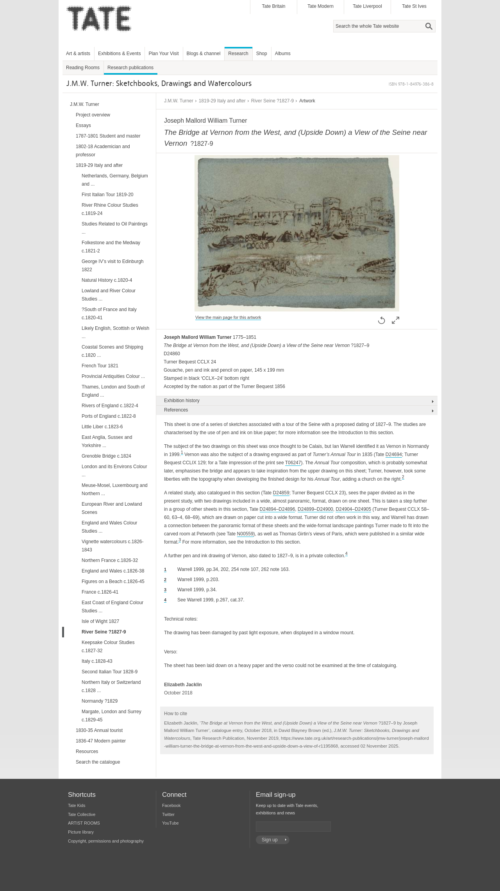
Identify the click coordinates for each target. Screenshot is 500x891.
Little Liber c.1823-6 (102, 426)
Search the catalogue (98, 762)
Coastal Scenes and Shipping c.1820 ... (112, 351)
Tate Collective (81, 814)
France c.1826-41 (100, 592)
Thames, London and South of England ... (113, 391)
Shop (261, 53)
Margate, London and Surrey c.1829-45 (111, 716)
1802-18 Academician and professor (103, 150)
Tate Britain (273, 6)
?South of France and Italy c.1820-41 (109, 313)
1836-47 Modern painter (101, 741)
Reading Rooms (83, 67)
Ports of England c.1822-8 (109, 416)
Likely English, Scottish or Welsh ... (115, 332)
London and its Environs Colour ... (114, 471)
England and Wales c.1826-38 (113, 571)
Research (238, 53)
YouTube (170, 823)
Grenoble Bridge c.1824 (106, 456)
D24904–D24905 (353, 509)
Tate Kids (76, 805)
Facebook (171, 805)
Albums (283, 53)
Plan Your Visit (163, 53)
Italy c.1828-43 (97, 661)
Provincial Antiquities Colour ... (113, 376)
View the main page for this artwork (228, 317)
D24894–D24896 (277, 509)
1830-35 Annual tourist (99, 730)
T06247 (293, 462)
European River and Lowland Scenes (112, 508)
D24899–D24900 (315, 509)
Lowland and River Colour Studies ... (109, 295)
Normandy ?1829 (100, 701)
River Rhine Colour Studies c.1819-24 (110, 209)
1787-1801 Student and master (108, 136)
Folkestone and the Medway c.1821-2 (111, 247)
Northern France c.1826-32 (110, 560)
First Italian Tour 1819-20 (108, 194)
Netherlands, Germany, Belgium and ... (115, 180)
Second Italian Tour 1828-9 (110, 672)
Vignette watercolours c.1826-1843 (113, 546)
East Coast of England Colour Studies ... (112, 607)
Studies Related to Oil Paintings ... (115, 228)
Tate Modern (320, 6)
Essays (83, 125)
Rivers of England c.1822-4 (110, 405)
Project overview (93, 115)
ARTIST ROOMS (84, 823)
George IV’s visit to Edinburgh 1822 (113, 265)
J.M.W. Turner (178, 101)
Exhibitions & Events (119, 53)
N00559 (245, 534)
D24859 (281, 493)
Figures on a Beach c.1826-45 (113, 581)
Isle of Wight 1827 (100, 621)
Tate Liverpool (367, 6)
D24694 (394, 454)
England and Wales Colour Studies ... (109, 527)
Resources (87, 751)
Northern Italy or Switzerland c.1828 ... (111, 686)
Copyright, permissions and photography (106, 841)
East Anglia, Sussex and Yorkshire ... (107, 441)
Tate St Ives (414, 6)
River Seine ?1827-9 (272, 101)
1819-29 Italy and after (222, 101)
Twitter (168, 814)
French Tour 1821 (100, 366)
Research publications (130, 67)
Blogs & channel (204, 53)
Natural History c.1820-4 (107, 280)
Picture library (81, 832)
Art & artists (78, 53)
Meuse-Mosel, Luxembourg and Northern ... (115, 489)
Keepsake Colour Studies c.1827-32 (108, 646)
